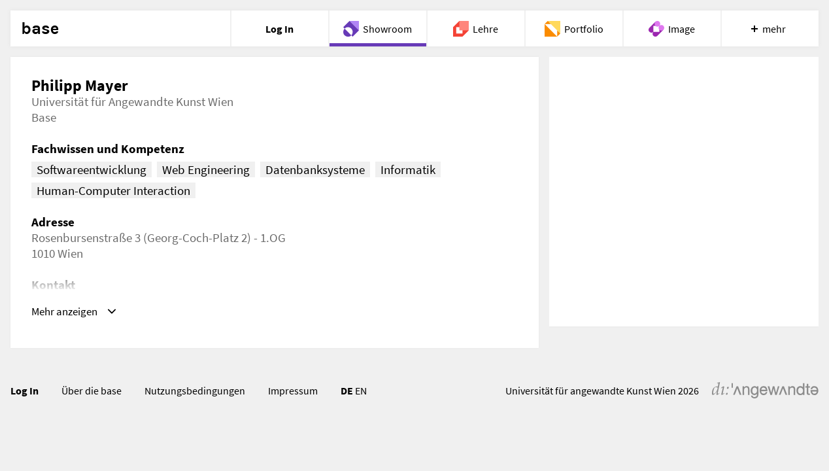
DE (347, 390)
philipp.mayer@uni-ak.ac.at (143, 300)
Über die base (91, 390)
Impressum (293, 390)
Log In (24, 390)
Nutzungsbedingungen (194, 390)
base (40, 29)
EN (361, 390)
